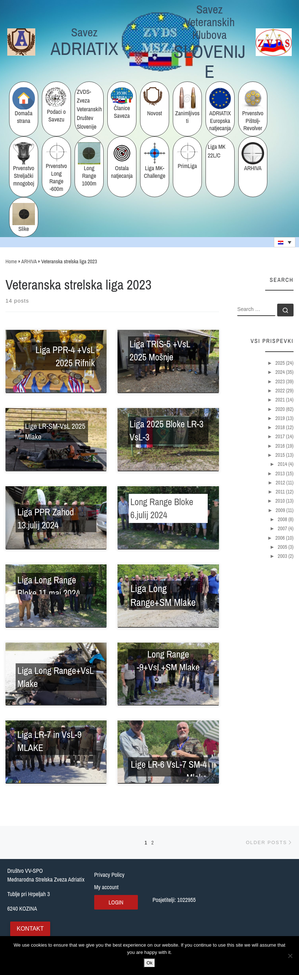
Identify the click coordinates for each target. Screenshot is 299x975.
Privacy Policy (109, 875)
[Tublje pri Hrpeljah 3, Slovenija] (259, 902)
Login (115, 902)
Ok (150, 963)
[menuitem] (284, 242)
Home (11, 261)
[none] (284, 242)
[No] (290, 955)
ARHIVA (29, 261)
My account (106, 887)
